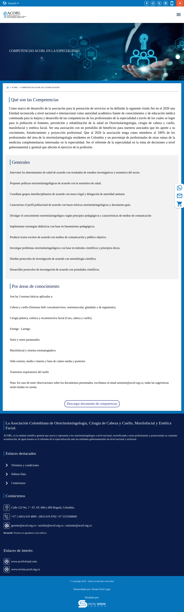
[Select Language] (13, 3)
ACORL (15, 87)
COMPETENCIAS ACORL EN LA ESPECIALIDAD (39, 87)
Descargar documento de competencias (92, 403)
